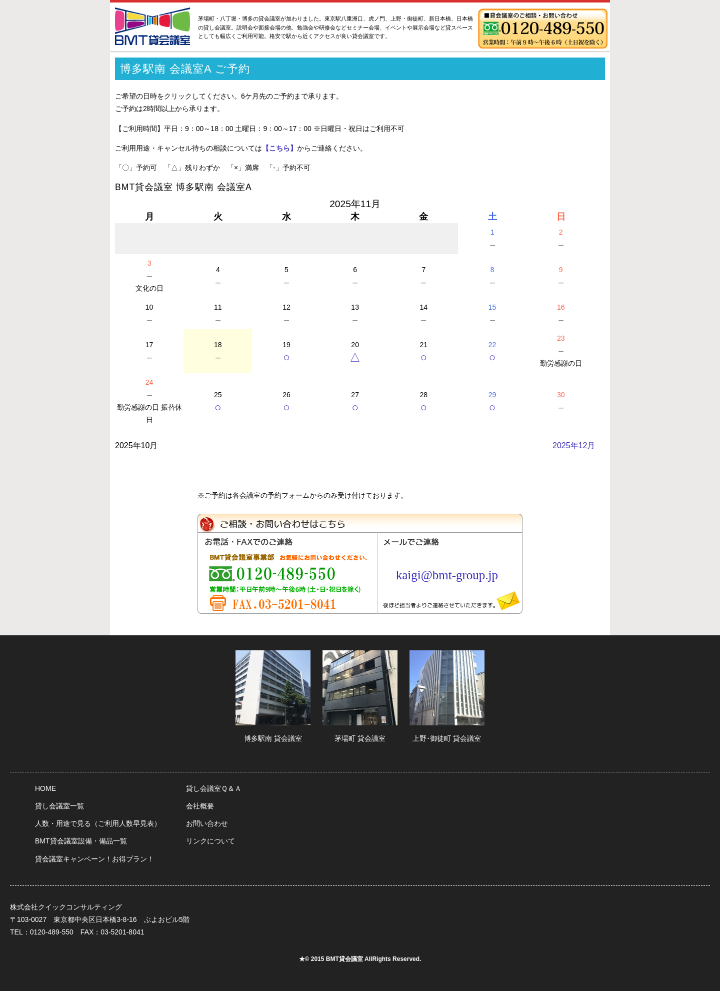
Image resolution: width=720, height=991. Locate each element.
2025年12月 (573, 445)
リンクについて (210, 841)
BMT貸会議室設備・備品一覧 (81, 841)
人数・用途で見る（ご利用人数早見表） (98, 823)
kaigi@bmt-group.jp (447, 575)
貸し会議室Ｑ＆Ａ (214, 788)
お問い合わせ (207, 823)
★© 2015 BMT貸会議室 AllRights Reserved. (360, 958)
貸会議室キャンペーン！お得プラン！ (94, 859)
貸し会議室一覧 (59, 806)
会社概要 (200, 806)
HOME (45, 788)
